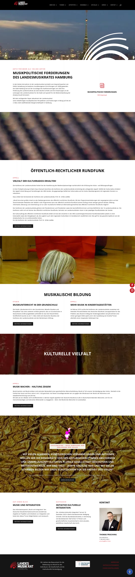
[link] (22, 5)
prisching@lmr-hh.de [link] (105, 541)
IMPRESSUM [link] (115, 562)
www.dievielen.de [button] (67, 480)
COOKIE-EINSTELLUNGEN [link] (111, 568)
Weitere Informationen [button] (23, 226)
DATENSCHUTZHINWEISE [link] (111, 565)
